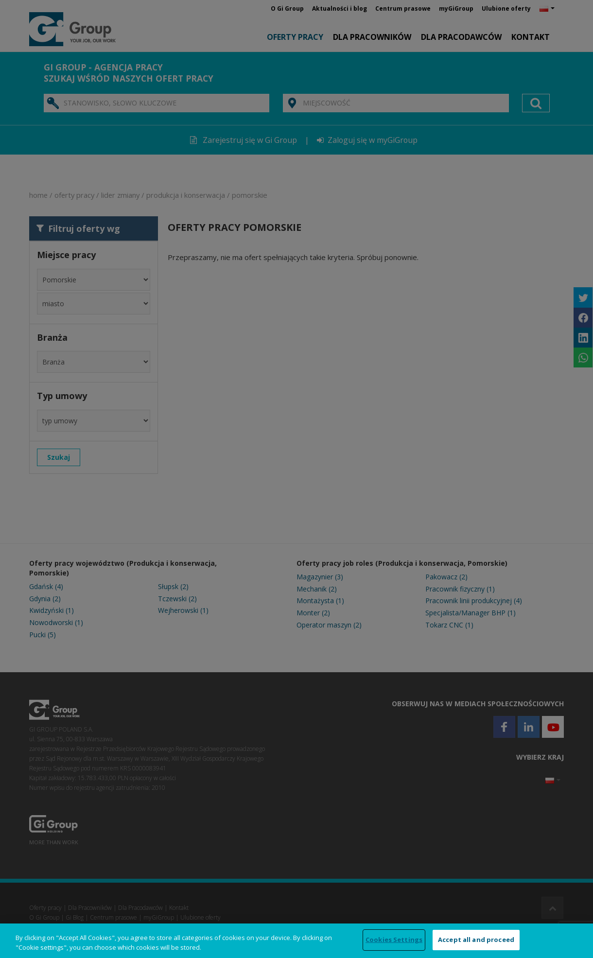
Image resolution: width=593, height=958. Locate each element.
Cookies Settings (394, 939)
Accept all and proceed (476, 939)
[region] (296, 940)
